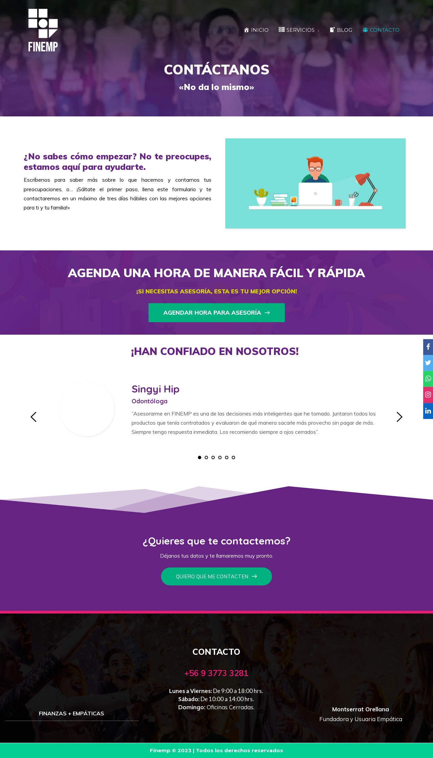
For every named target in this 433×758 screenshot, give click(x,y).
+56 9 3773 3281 (216, 673)
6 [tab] (233, 457)
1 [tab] (199, 457)
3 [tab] (213, 457)
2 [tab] (206, 457)
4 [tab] (220, 457)
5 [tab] (226, 457)
